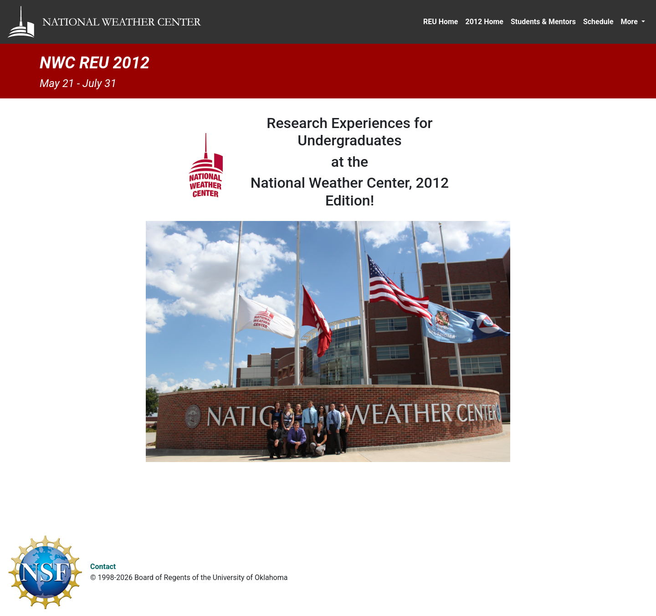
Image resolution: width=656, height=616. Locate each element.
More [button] (630, 21)
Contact (103, 566)
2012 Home (484, 21)
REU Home (440, 21)
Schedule (598, 21)
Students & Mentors (543, 21)
